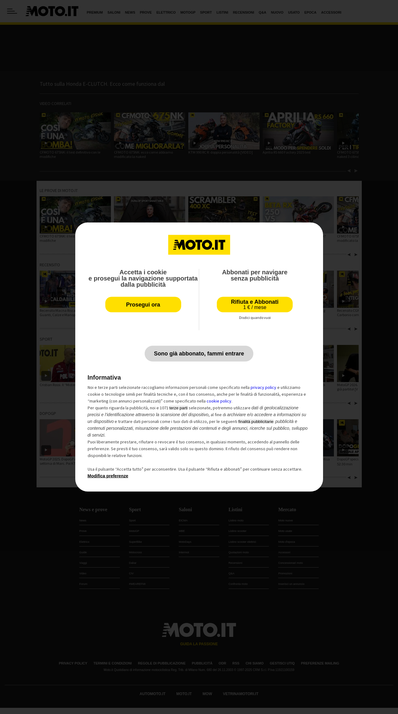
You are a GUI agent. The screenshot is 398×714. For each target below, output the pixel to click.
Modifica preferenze (108, 475)
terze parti (178, 408)
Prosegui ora (143, 305)
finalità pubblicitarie (255, 421)
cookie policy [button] (219, 401)
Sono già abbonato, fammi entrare (199, 353)
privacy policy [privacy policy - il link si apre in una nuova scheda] (263, 387)
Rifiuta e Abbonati (254, 304)
